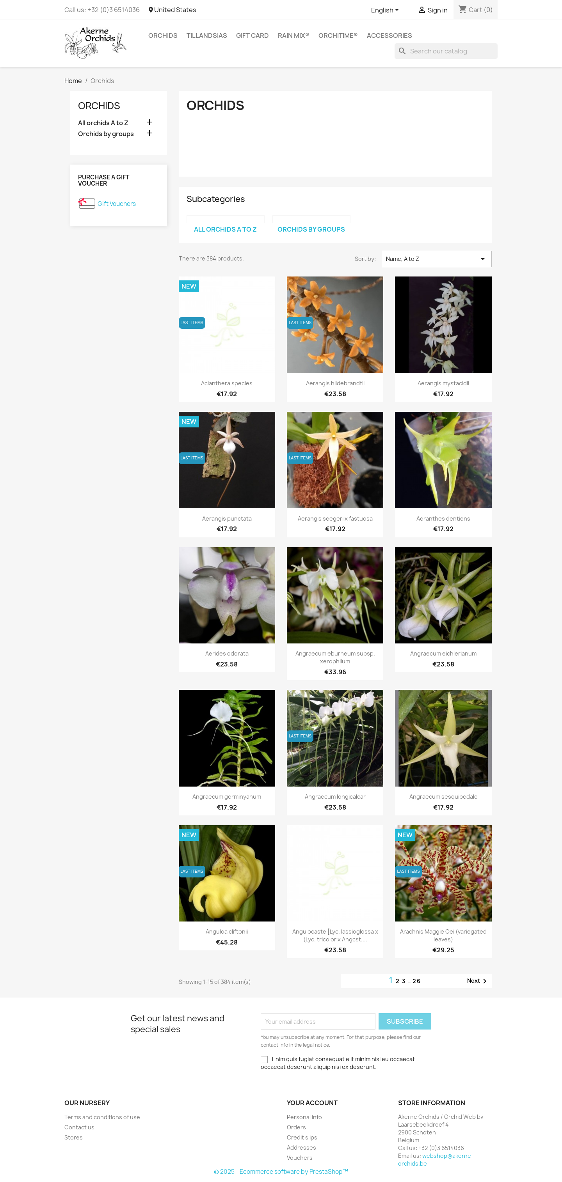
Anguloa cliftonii (227, 931)
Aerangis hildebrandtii (335, 383)
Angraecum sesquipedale (443, 796)
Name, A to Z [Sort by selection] (436, 259)
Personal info (304, 1117)
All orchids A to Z (103, 123)
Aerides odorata (227, 653)
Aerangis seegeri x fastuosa (335, 518)
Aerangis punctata (227, 518)
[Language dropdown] (386, 10)
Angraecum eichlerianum (443, 653)
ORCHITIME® (338, 35)
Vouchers (300, 1157)
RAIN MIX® (293, 35)
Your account (312, 1103)
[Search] (446, 51)
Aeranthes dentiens (443, 518)
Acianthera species (227, 383)
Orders (296, 1127)
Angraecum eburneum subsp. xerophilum (335, 657)
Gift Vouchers (117, 204)
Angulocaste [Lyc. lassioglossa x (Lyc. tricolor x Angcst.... (335, 935)
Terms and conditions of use (102, 1117)
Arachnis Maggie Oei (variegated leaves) (443, 935)
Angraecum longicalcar (335, 796)
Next (478, 981)
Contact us (79, 1127)
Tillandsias (207, 35)
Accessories (389, 35)
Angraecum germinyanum (226, 796)
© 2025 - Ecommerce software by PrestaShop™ (281, 1172)
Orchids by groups (106, 134)
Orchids (163, 35)
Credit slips (302, 1137)
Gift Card (252, 35)
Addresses (301, 1147)
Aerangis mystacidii (443, 383)
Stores (73, 1137)
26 (417, 981)
